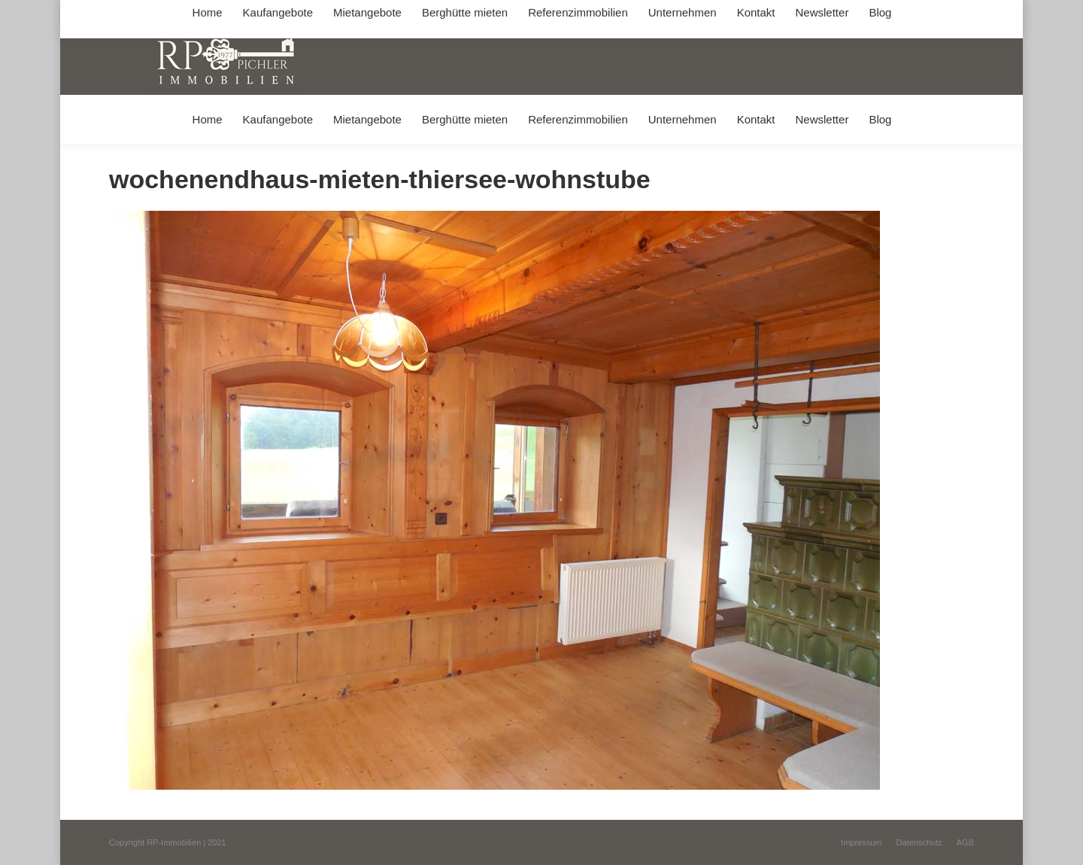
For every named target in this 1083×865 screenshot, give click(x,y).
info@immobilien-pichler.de (466, 14)
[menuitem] (207, 119)
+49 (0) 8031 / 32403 (347, 14)
